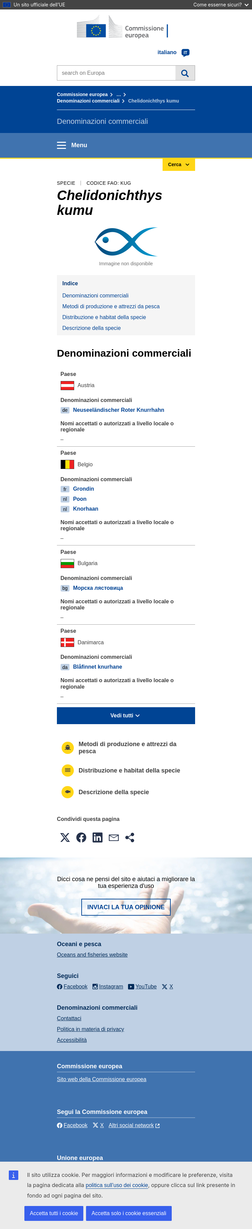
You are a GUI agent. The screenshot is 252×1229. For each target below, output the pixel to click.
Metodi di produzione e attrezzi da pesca (111, 306)
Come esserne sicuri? (221, 4)
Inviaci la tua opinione (126, 907)
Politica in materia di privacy (90, 1029)
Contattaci (69, 1018)
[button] (65, 837)
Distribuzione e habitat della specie (104, 317)
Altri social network (131, 1125)
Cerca (185, 73)
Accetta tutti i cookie (54, 1213)
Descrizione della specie (91, 328)
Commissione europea (82, 94)
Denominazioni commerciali (88, 101)
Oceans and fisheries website (92, 955)
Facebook (72, 1125)
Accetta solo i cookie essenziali (128, 1213)
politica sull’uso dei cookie (117, 1185)
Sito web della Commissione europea (101, 1079)
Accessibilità (72, 1040)
